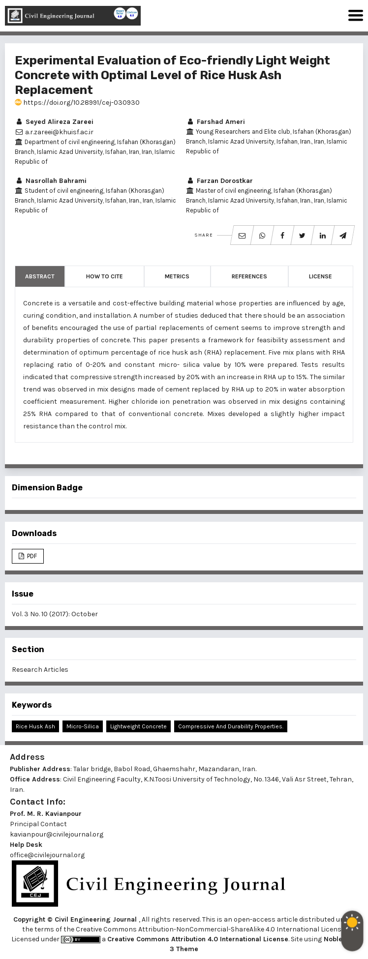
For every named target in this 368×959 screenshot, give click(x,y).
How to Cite (104, 276)
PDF (31, 556)
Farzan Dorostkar (219, 181)
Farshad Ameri (215, 122)
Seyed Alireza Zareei (54, 122)
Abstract (40, 276)
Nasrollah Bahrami (51, 181)
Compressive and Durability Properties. (230, 726)
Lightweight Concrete (138, 726)
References (249, 276)
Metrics (177, 276)
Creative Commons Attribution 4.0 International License (197, 939)
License (320, 276)
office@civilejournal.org (47, 855)
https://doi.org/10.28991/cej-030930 (77, 102)
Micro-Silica (82, 726)
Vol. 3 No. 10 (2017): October (55, 614)
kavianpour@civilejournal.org (56, 834)
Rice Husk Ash (35, 726)
